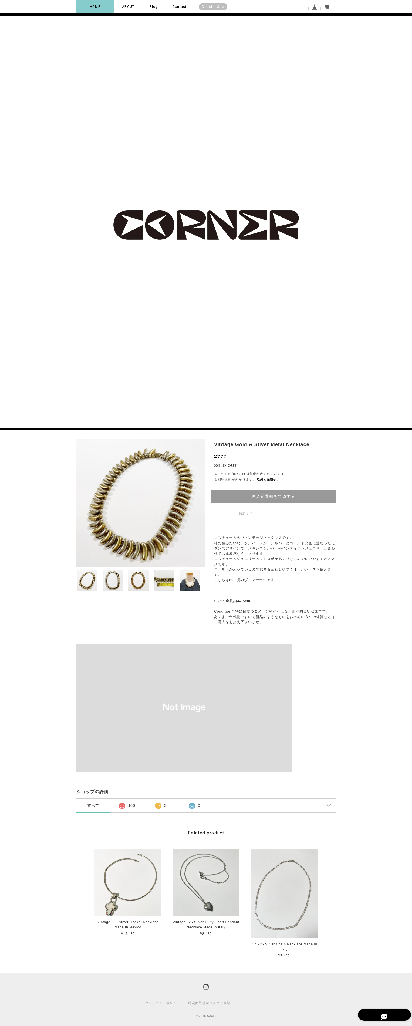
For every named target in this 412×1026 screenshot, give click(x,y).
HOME (95, 7)
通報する (246, 514)
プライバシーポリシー (162, 1003)
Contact (180, 7)
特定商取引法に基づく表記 (209, 1003)
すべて (93, 805)
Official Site (213, 7)
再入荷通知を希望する (273, 496)
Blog (154, 7)
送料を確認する (268, 479)
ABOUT (128, 7)
